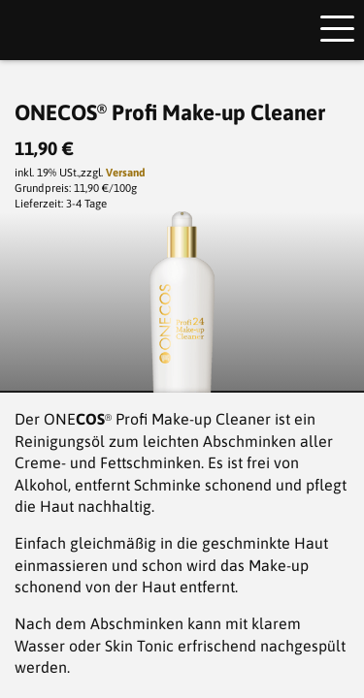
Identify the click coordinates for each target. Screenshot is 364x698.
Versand (126, 172)
